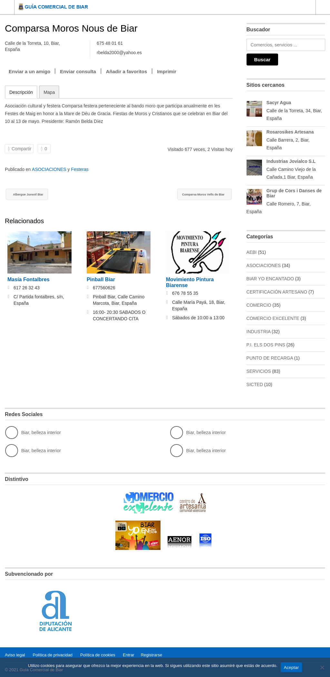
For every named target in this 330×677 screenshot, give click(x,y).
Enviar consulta (78, 71)
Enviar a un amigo (29, 71)
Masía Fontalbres (28, 280)
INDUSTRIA (259, 331)
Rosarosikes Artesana (290, 131)
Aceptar (291, 667)
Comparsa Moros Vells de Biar (193, 194)
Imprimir (166, 71)
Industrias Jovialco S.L (291, 161)
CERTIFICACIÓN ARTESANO (277, 291)
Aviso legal (15, 654)
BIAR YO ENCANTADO (270, 278)
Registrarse (151, 654)
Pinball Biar (101, 280)
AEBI (252, 252)
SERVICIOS (259, 371)
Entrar (128, 654)
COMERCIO (259, 305)
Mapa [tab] (49, 92)
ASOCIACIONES (49, 169)
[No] (322, 667)
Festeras (79, 169)
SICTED (255, 384)
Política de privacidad (53, 654)
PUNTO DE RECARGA (270, 358)
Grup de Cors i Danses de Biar (294, 193)
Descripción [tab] (21, 92)
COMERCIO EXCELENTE (273, 318)
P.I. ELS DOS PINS (266, 344)
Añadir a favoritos (126, 71)
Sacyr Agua (279, 102)
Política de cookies (97, 654)
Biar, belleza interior (33, 432)
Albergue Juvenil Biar (35, 194)
